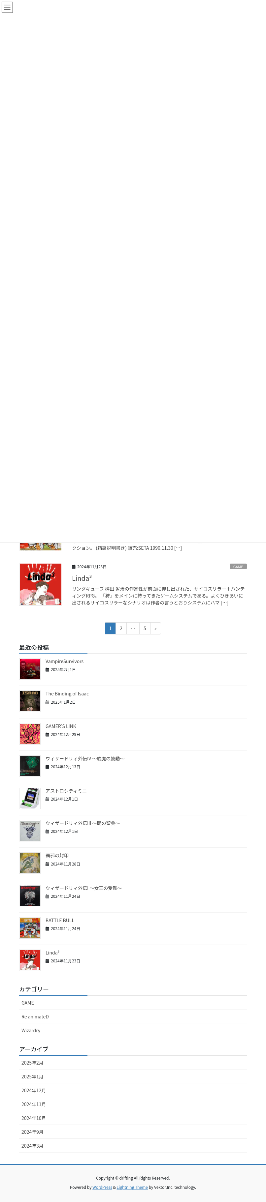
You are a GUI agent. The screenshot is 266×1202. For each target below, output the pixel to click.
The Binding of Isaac (67, 693)
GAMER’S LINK (61, 726)
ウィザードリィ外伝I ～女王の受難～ (84, 888)
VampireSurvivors (64, 661)
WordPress (102, 1187)
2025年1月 (32, 1076)
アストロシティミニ (66, 790)
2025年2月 (32, 1062)
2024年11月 (33, 1104)
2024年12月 (33, 1090)
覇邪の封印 (57, 855)
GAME (238, 566)
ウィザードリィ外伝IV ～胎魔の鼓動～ (85, 758)
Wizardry (30, 1030)
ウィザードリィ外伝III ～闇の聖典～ (83, 823)
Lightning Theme (132, 1187)
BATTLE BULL (60, 920)
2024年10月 (33, 1118)
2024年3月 (32, 1145)
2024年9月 (32, 1132)
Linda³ (82, 578)
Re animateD (35, 1016)
